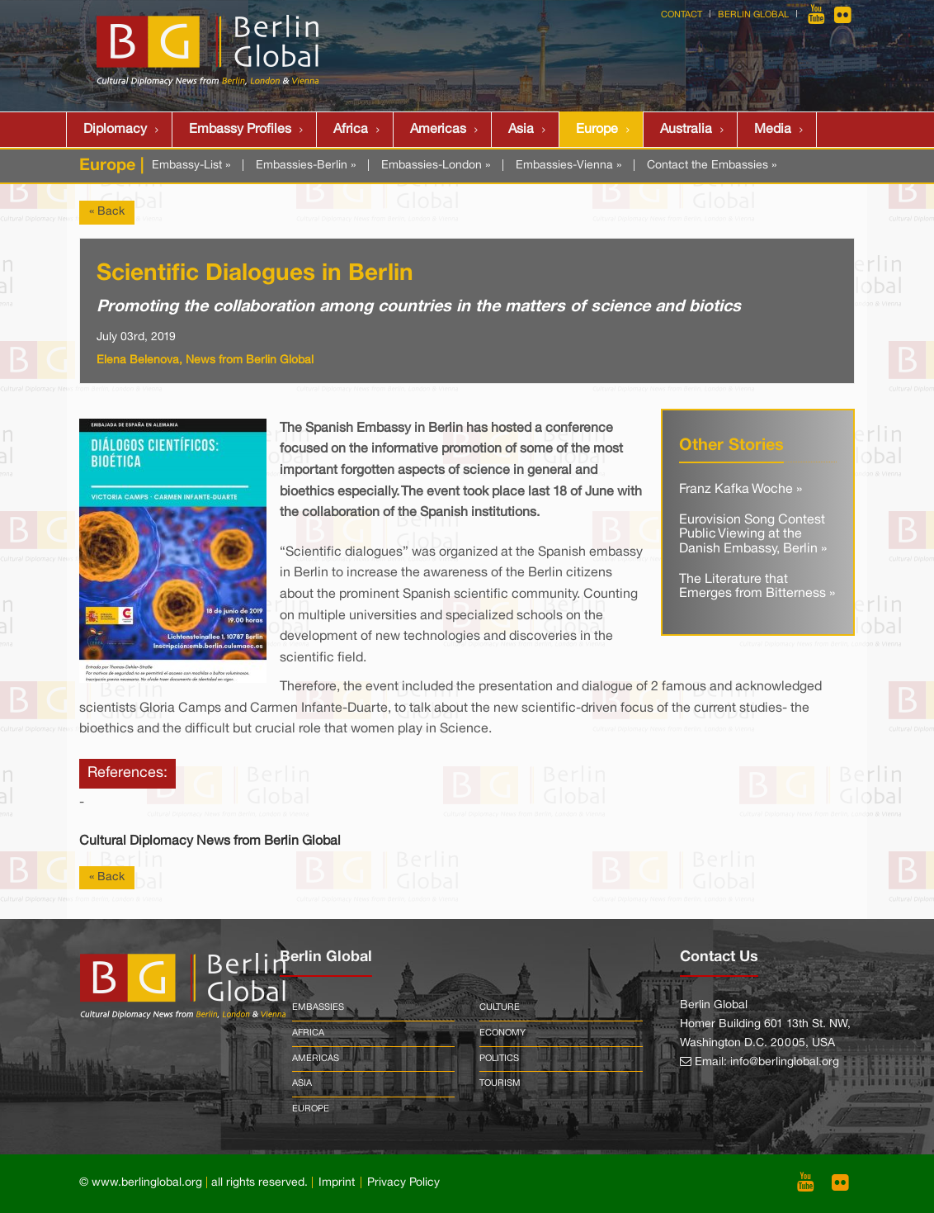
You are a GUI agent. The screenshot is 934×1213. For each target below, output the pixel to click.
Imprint (336, 1182)
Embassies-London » (435, 165)
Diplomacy (115, 129)
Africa (350, 129)
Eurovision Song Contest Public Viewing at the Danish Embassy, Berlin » (753, 534)
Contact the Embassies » (711, 165)
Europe (597, 129)
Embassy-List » (191, 165)
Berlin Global (753, 15)
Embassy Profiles (240, 129)
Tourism (500, 1083)
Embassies (318, 1007)
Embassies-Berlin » (306, 165)
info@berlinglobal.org (784, 1062)
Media (772, 129)
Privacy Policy (403, 1182)
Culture (499, 1007)
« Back (107, 211)
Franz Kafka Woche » (740, 489)
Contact (681, 15)
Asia (521, 129)
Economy (502, 1033)
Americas (438, 129)
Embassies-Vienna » (568, 165)
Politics (499, 1058)
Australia (686, 129)
